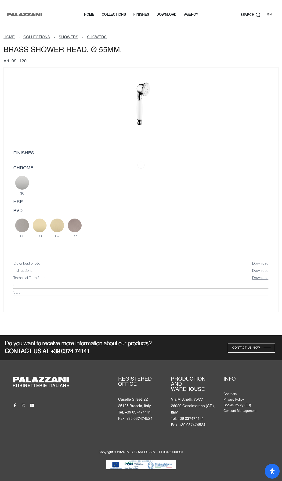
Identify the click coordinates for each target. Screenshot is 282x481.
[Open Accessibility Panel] (272, 471)
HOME (9, 37)
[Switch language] (269, 15)
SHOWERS (68, 37)
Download (260, 263)
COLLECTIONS (36, 37)
